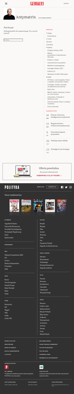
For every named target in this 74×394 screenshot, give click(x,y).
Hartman (43, 281)
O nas (42, 331)
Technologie (44, 262)
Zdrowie (43, 257)
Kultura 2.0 (51, 71)
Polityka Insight (32, 382)
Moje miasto (44, 314)
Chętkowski (44, 290)
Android (9, 371)
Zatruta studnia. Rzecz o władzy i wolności (58, 103)
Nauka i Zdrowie (45, 253)
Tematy (42, 328)
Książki (48, 77)
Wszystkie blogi (45, 292)
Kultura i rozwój (52, 60)
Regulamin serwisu (45, 341)
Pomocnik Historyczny (12, 226)
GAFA (6, 315)
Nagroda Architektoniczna (49, 246)
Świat (6, 276)
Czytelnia (49, 45)
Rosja (6, 291)
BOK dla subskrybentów (12, 351)
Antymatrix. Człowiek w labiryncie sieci (55, 98)
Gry (41, 240)
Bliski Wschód (9, 288)
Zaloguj (66, 3)
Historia (42, 303)
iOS (6, 371)
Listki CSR (8, 318)
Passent (42, 278)
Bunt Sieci (51, 89)
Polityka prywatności (46, 347)
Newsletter (40, 187)
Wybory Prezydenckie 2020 (14, 255)
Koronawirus (9, 244)
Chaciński (43, 287)
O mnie (48, 39)
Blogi (41, 275)
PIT (6, 307)
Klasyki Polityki (45, 312)
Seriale (42, 232)
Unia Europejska (10, 282)
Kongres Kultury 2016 (55, 50)
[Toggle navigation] (6, 3)
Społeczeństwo (45, 309)
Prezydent (8, 266)
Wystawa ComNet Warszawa (57, 74)
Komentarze (51, 36)
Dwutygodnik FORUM (10, 382)
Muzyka (42, 226)
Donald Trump (9, 285)
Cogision (10, 384)
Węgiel (7, 310)
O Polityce (8, 354)
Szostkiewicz (44, 284)
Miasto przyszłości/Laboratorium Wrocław (56, 55)
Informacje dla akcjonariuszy (48, 358)
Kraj (6, 251)
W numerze (8, 220)
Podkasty (43, 317)
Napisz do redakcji (10, 347)
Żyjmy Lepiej (9, 237)
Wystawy (43, 235)
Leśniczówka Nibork (57, 382)
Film (41, 229)
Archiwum (43, 323)
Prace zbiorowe (52, 107)
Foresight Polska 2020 (55, 68)
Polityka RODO (43, 351)
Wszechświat (44, 259)
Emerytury (8, 304)
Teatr (41, 237)
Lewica (7, 260)
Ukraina (49, 42)
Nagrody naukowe (46, 268)
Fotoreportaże (44, 320)
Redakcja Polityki (10, 341)
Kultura (42, 220)
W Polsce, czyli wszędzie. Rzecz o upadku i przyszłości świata (58, 81)
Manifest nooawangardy (56, 66)
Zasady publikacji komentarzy (48, 344)
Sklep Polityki (44, 334)
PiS (6, 258)
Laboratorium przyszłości (56, 63)
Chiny (6, 294)
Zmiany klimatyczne (47, 265)
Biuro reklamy (9, 344)
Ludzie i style (44, 306)
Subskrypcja (52, 187)
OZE (6, 313)
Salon (6, 235)
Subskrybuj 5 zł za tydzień (48, 176)
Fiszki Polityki (43, 371)
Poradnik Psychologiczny (13, 229)
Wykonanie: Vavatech (32, 384)
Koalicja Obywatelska (12, 263)
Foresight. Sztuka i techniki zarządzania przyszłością (57, 86)
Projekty (49, 47)
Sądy (6, 269)
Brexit (7, 280)
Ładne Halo (14, 384)
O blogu (49, 33)
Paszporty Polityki (46, 243)
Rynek (6, 300)
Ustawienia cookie (44, 354)
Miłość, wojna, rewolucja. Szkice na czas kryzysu (58, 93)
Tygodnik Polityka (11, 223)
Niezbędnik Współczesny (13, 232)
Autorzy (42, 326)
